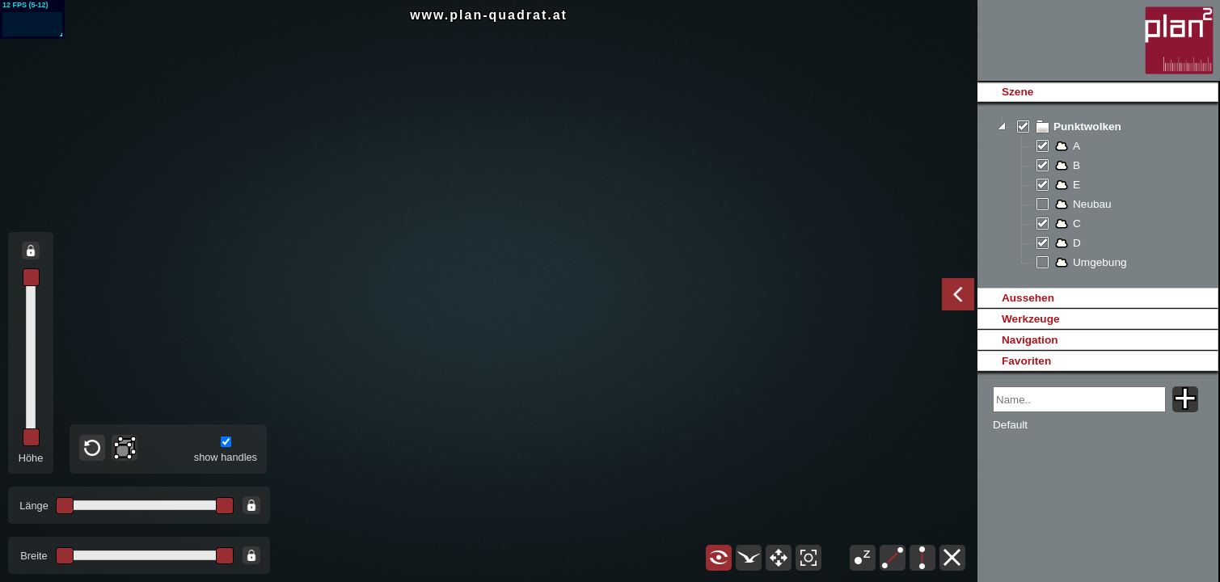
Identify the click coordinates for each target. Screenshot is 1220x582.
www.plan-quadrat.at (489, 15)
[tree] (1097, 194)
